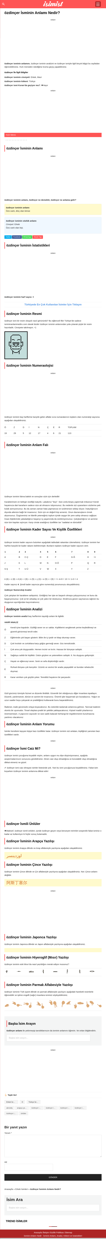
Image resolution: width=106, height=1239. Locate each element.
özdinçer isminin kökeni (81, 1108)
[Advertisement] (53, 41)
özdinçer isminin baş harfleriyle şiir (66, 1108)
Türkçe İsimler (34, 1102)
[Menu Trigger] (98, 4)
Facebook (17, 237)
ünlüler (23, 1113)
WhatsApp (27, 237)
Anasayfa (8, 1189)
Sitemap (68, 1232)
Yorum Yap (38, 237)
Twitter (8, 237)
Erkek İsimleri (11, 1102)
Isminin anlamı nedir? (53, 4)
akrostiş (9, 1108)
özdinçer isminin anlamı (52, 1108)
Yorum (8, 1133)
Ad (5, 1162)
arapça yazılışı (23, 1108)
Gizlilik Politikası (57, 1232)
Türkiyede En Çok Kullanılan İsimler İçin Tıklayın (53, 304)
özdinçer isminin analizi (37, 1108)
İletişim (46, 1232)
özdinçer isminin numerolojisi (12, 1113)
